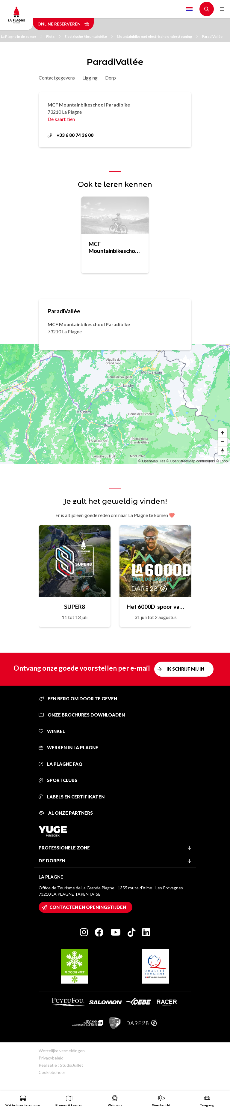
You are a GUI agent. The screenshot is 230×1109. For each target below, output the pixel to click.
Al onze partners (66, 813)
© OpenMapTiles (151, 461)
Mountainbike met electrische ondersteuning (157, 36)
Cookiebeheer (52, 1072)
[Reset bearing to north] (222, 450)
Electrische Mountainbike (88, 36)
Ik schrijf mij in (185, 669)
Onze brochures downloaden (82, 714)
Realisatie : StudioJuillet (61, 1065)
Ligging (90, 77)
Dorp (110, 77)
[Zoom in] (222, 432)
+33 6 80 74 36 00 (70, 135)
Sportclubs (58, 780)
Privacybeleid (51, 1057)
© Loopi (222, 461)
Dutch (189, 9)
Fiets (53, 36)
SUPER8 (74, 606)
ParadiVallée (212, 36)
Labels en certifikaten (72, 796)
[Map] (115, 404)
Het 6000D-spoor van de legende (155, 606)
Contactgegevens (57, 77)
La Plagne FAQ (60, 764)
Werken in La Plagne (68, 747)
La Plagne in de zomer (21, 36)
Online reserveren (63, 23)
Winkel (52, 731)
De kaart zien (61, 119)
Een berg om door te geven (78, 698)
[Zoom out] (222, 441)
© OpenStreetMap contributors (190, 461)
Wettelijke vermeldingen (62, 1050)
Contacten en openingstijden (87, 907)
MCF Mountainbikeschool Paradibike (114, 247)
